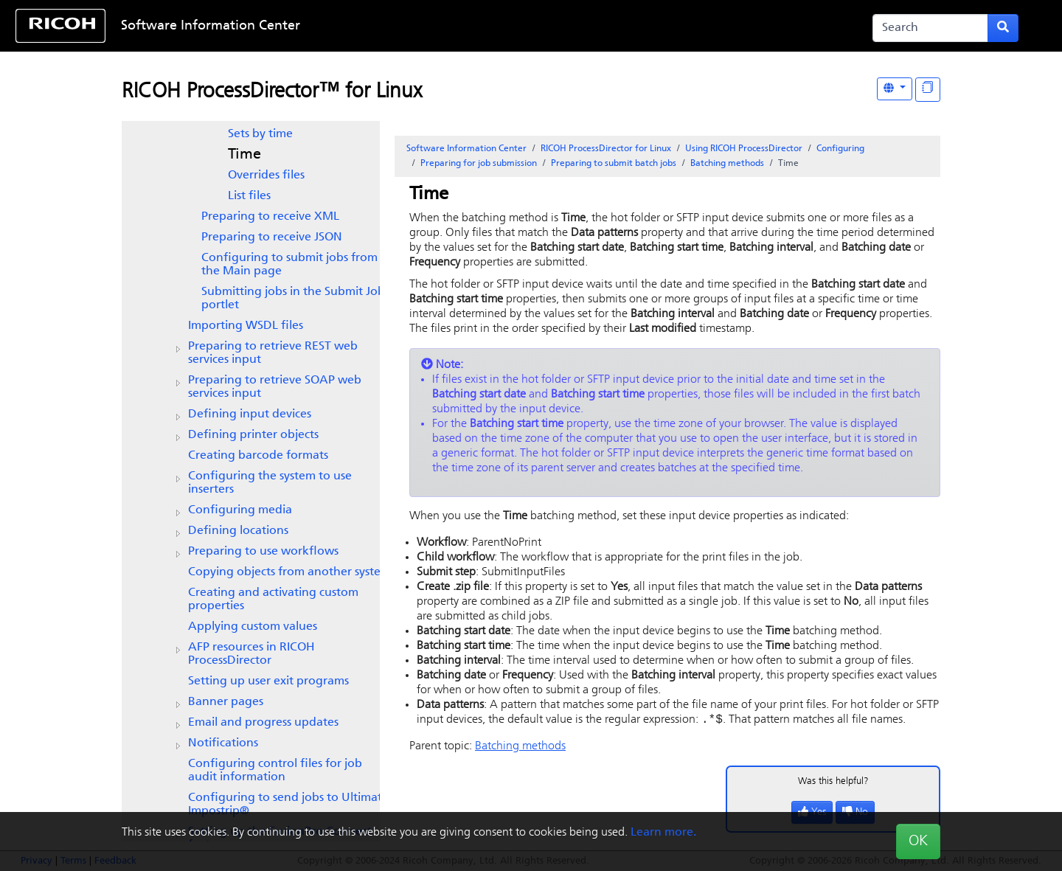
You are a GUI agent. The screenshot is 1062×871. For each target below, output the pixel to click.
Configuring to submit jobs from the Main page (289, 264)
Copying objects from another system (289, 572)
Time (244, 155)
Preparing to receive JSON (271, 237)
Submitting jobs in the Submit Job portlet (293, 298)
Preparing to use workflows (263, 552)
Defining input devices (249, 414)
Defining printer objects (253, 435)
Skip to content (484, 26)
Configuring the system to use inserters (270, 483)
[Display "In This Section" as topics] (927, 89)
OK (918, 841)
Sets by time (260, 134)
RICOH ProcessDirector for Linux (606, 149)
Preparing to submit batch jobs (613, 163)
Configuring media (240, 510)
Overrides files (266, 175)
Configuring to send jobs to (288, 804)
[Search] (930, 28)
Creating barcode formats (258, 456)
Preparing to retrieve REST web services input (273, 353)
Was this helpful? (833, 783)
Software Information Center (210, 26)
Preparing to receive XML (270, 217)
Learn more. (663, 833)
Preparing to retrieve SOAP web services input (274, 387)
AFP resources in (251, 654)
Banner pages (225, 702)
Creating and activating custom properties (273, 599)
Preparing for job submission (478, 163)
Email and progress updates (263, 723)
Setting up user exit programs (268, 681)
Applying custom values (252, 627)
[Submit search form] (1003, 28)
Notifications (223, 743)
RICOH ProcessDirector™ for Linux (272, 92)
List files (249, 196)
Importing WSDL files (245, 326)
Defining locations (238, 531)
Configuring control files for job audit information (275, 770)
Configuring (840, 149)
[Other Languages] (894, 88)
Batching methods (727, 163)
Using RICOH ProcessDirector (743, 149)
